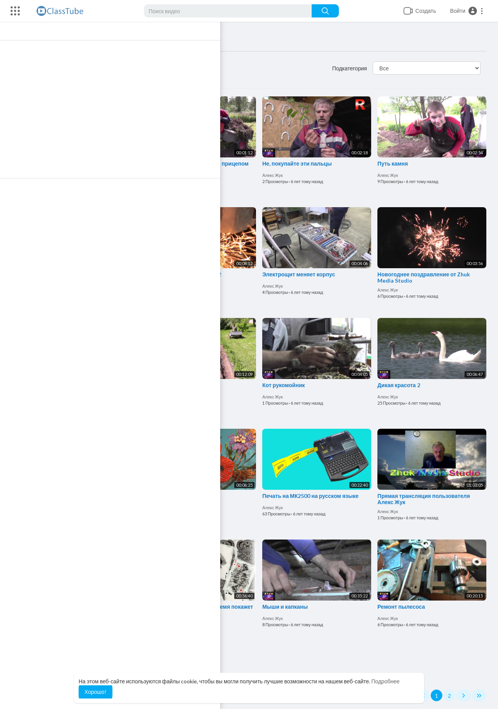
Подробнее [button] (385, 681)
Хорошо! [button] (95, 691)
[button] (467, 11)
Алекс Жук (53, 173)
